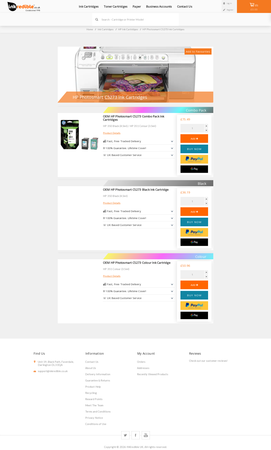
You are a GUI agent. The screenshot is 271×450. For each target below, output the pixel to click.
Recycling (91, 392)
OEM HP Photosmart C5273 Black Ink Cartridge (136, 190)
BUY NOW (194, 149)
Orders (141, 361)
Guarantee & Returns (97, 380)
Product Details (111, 132)
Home (90, 29)
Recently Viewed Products (152, 374)
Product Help (93, 386)
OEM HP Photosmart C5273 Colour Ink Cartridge (136, 263)
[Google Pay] (194, 169)
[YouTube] (146, 435)
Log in (229, 3)
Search (96, 19)
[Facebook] (136, 435)
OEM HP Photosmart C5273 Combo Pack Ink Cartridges (133, 118)
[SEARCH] (140, 19)
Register (230, 10)
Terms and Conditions (98, 411)
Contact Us (91, 361)
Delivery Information (97, 374)
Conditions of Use (95, 423)
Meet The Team (94, 405)
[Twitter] (125, 435)
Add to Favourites (198, 51)
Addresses (143, 368)
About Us (90, 368)
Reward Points (94, 399)
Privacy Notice (94, 417)
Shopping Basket (254, 7)
